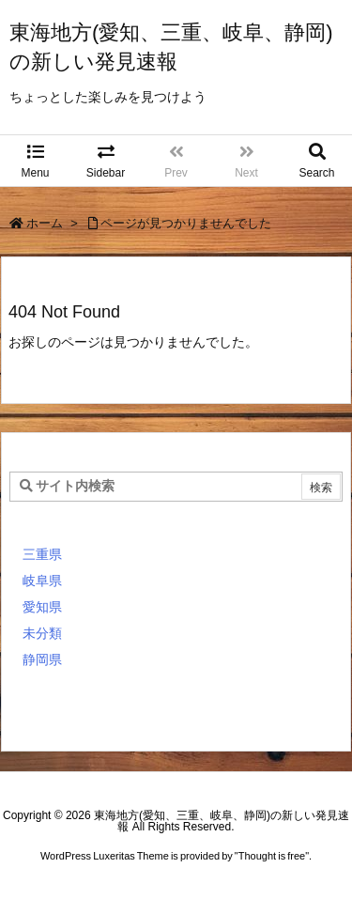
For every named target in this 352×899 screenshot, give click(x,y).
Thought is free (271, 855)
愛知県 (42, 606)
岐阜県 (42, 580)
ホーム (44, 223)
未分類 (42, 633)
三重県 (42, 554)
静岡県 (42, 659)
